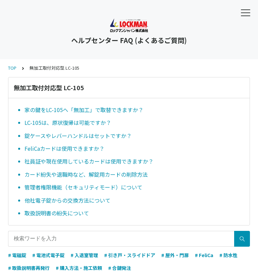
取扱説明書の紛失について (57, 213)
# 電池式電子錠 (48, 255)
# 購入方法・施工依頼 (79, 268)
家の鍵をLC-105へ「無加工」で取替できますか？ (84, 110)
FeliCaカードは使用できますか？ (64, 148)
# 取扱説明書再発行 (29, 268)
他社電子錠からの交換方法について (68, 200)
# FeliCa (204, 255)
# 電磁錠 (17, 255)
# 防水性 (228, 255)
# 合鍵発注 (119, 268)
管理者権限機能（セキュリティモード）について (83, 187)
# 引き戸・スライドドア (129, 255)
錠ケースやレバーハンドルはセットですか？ (78, 136)
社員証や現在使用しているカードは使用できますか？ (89, 161)
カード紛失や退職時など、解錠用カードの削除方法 (86, 174)
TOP (12, 68)
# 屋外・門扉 (175, 255)
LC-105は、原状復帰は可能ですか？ (68, 122)
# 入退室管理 (84, 255)
